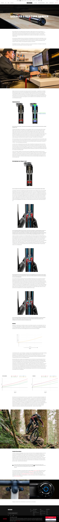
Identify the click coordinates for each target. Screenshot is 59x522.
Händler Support (35, 511)
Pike (34, 470)
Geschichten (31, 510)
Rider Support (34, 510)
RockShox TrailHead (31, 471)
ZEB (38, 470)
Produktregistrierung (35, 516)
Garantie (34, 515)
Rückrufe (34, 514)
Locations (47, 514)
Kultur (31, 511)
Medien (47, 511)
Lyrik (36, 470)
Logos (47, 513)
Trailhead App (41, 510)
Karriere (47, 512)
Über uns (47, 510)
